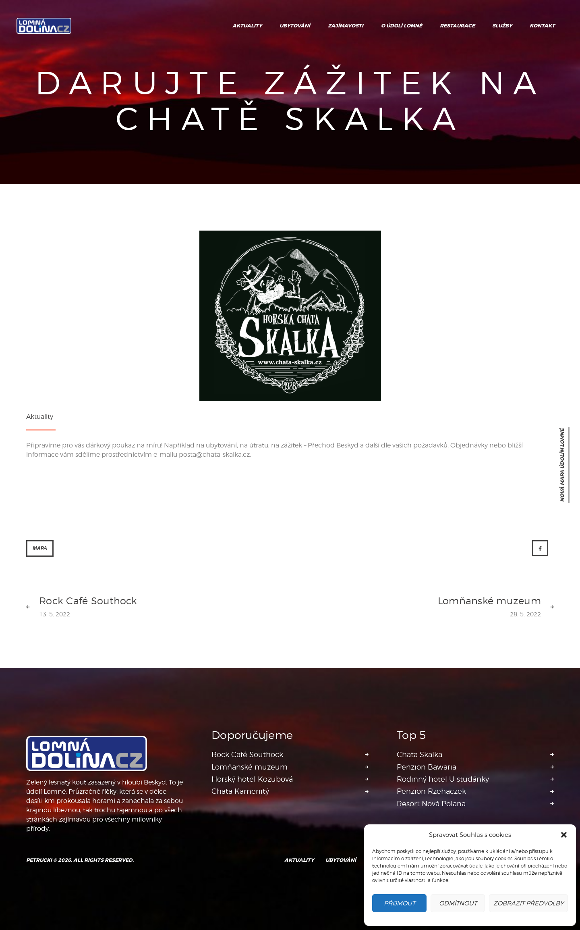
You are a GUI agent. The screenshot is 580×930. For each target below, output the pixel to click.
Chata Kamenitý (240, 791)
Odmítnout (458, 903)
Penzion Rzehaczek (431, 791)
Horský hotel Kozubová (252, 779)
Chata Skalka (419, 754)
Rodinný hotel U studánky (443, 779)
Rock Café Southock (247, 754)
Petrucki (39, 860)
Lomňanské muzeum (249, 767)
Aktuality (39, 416)
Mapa (40, 548)
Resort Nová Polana (431, 803)
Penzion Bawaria (426, 767)
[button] (564, 835)
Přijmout (399, 903)
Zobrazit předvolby (528, 903)
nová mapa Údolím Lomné (562, 465)
